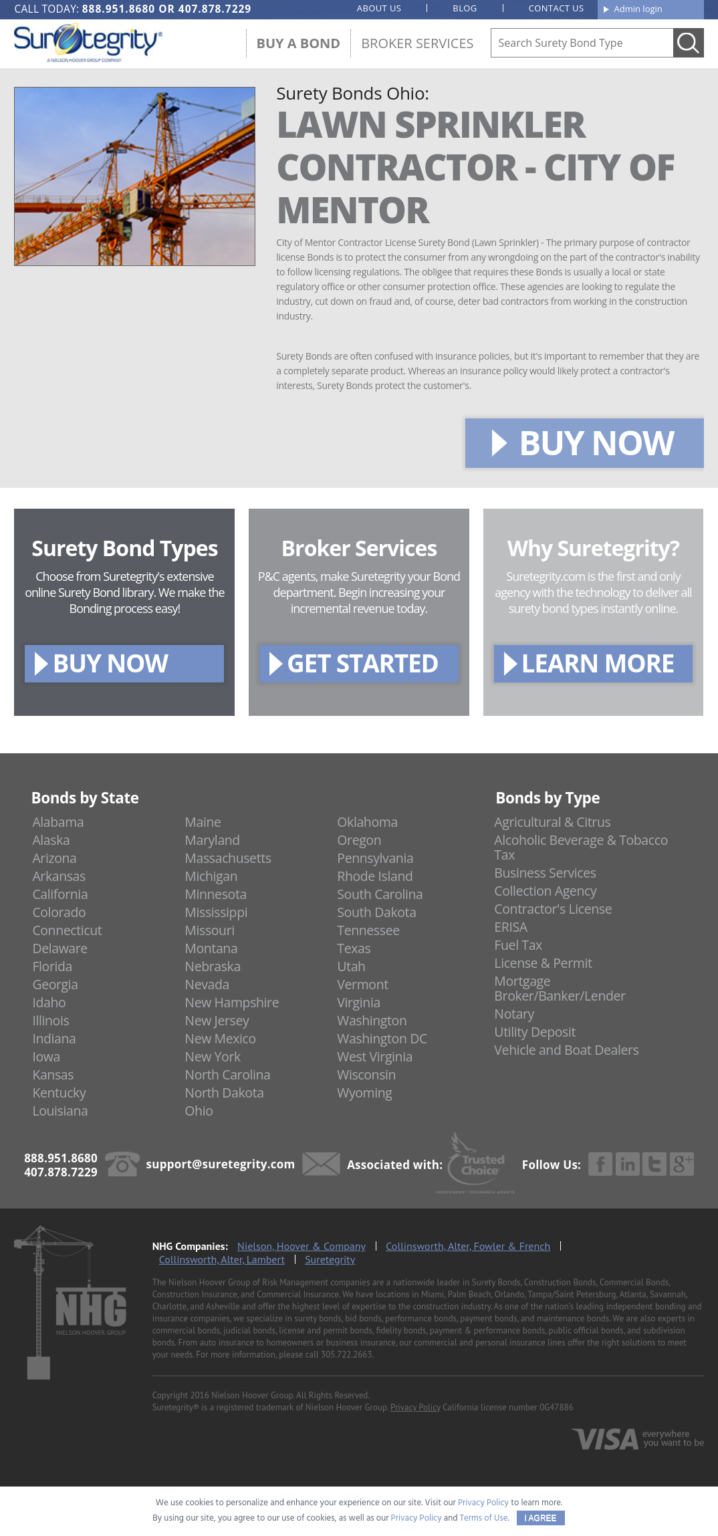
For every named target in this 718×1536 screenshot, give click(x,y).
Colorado (59, 912)
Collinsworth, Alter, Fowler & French (468, 1246)
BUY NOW (596, 442)
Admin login (638, 9)
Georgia (55, 984)
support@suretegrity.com (220, 1164)
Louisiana (60, 1111)
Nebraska (213, 966)
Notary (514, 1014)
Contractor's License (553, 909)
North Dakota (224, 1092)
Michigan (211, 876)
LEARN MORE (598, 663)
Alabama (58, 822)
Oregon (359, 840)
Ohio (199, 1111)
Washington (371, 1020)
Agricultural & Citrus (552, 822)
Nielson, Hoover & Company (301, 1246)
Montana (211, 948)
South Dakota (376, 912)
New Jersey (217, 1020)
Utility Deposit (535, 1032)
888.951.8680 (118, 8)
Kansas (53, 1074)
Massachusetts (228, 858)
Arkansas (59, 876)
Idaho (49, 1002)
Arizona (54, 858)
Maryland (212, 840)
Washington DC (382, 1038)
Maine (203, 822)
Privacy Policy (415, 1407)
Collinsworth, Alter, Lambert (222, 1259)
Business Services (545, 873)
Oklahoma (367, 822)
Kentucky (59, 1092)
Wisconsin (366, 1074)
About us (379, 8)
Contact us (556, 8)
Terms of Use (484, 1518)
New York (212, 1056)
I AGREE (541, 1518)
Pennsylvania (375, 858)
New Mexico (220, 1038)
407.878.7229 (214, 8)
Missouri (209, 930)
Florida (52, 966)
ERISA (510, 927)
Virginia (358, 1002)
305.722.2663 (346, 1354)
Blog (465, 8)
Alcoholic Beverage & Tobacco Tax (581, 847)
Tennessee (368, 930)
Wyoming (364, 1092)
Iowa (46, 1056)
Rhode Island (374, 876)
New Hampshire (232, 1002)
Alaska (51, 840)
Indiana (54, 1038)
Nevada (207, 984)
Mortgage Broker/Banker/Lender (559, 988)
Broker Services (417, 43)
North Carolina (227, 1074)
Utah (351, 966)
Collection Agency (545, 891)
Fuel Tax (518, 945)
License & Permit (543, 963)
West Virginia (374, 1056)
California (60, 894)
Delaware (60, 948)
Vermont (362, 984)
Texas (353, 948)
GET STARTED (363, 663)
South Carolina (380, 894)
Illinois (50, 1020)
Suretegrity (330, 1259)
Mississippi (216, 912)
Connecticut (67, 930)
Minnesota (216, 894)
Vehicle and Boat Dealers (566, 1050)
